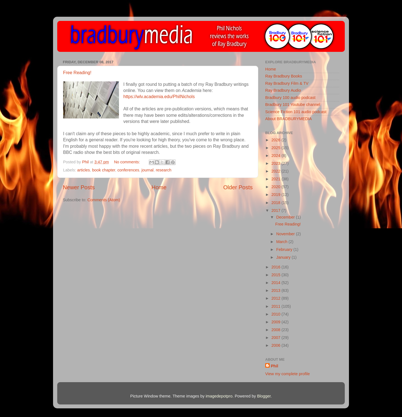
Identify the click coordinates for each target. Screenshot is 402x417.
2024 (276, 155)
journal (148, 170)
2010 (276, 314)
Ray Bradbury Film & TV (286, 83)
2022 (276, 171)
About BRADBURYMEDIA (288, 119)
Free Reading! (77, 72)
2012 (276, 298)
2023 (276, 163)
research (163, 170)
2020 (276, 187)
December (286, 217)
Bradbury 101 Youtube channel (292, 104)
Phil (274, 366)
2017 (276, 210)
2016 (276, 267)
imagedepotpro (219, 396)
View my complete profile (287, 374)
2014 (276, 282)
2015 (276, 275)
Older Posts (238, 187)
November (286, 234)
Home (159, 187)
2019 (276, 194)
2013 (276, 290)
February (285, 249)
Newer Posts (79, 187)
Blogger (264, 396)
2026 (276, 140)
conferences (128, 170)
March (282, 241)
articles (83, 170)
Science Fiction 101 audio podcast (295, 112)
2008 (276, 330)
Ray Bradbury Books (283, 76)
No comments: (127, 162)
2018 (276, 202)
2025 (276, 148)
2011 (276, 306)
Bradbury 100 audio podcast (290, 97)
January (284, 257)
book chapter (103, 170)
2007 (276, 337)
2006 (276, 345)
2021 (276, 179)
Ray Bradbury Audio (283, 90)
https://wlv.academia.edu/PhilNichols (159, 96)
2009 (276, 322)
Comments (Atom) (103, 200)
